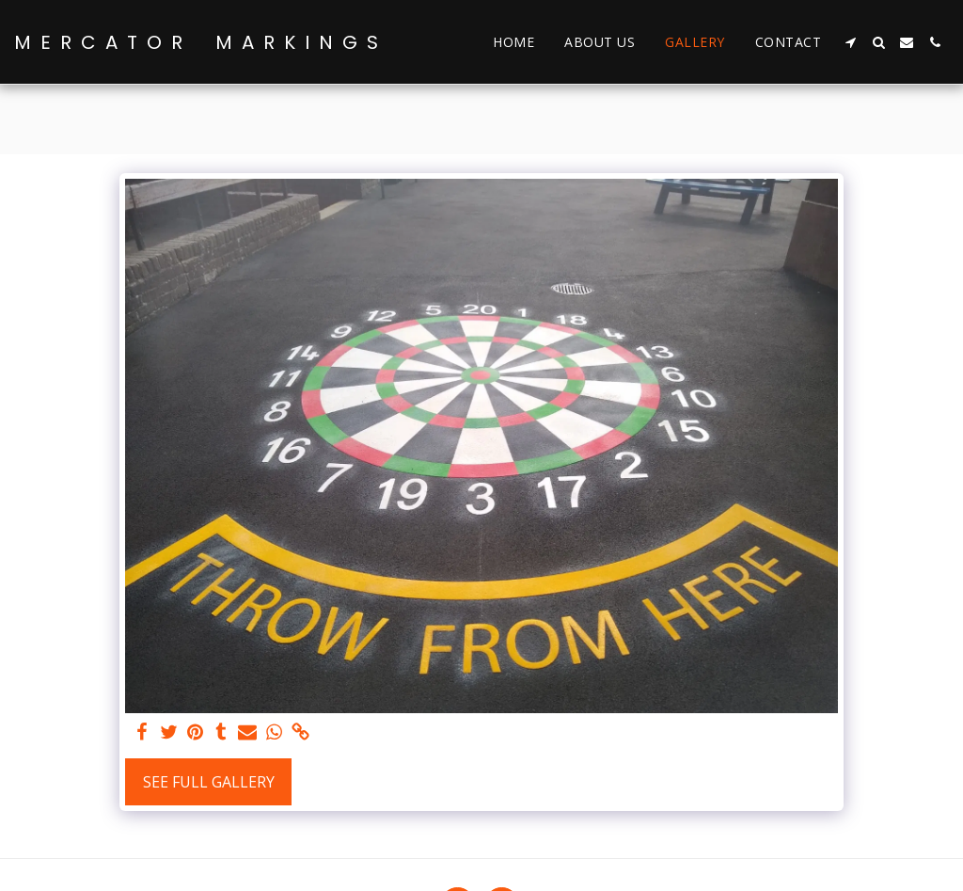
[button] (850, 42)
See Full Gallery (209, 782)
